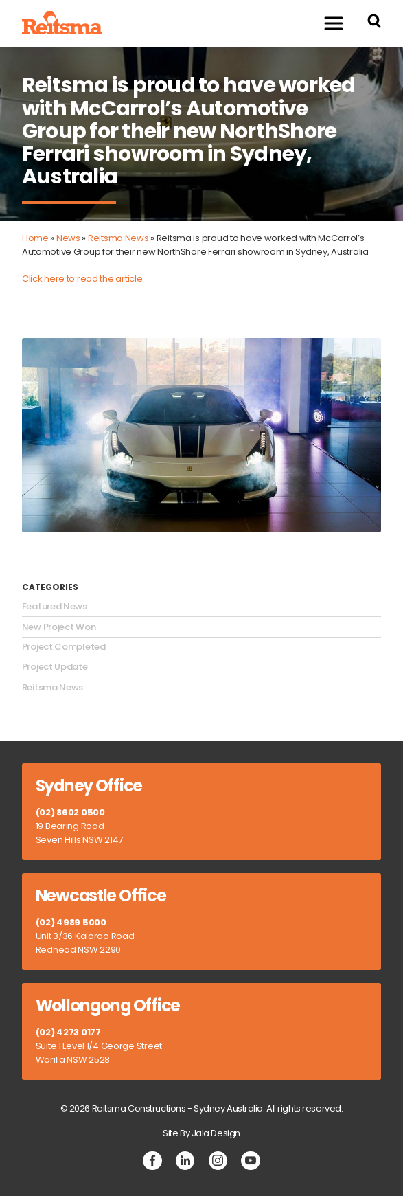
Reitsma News (118, 238)
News (68, 238)
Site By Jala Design (201, 1133)
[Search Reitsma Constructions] (374, 23)
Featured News (54, 606)
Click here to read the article (82, 278)
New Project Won (59, 627)
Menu (327, 23)
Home (35, 238)
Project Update (55, 667)
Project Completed (64, 647)
